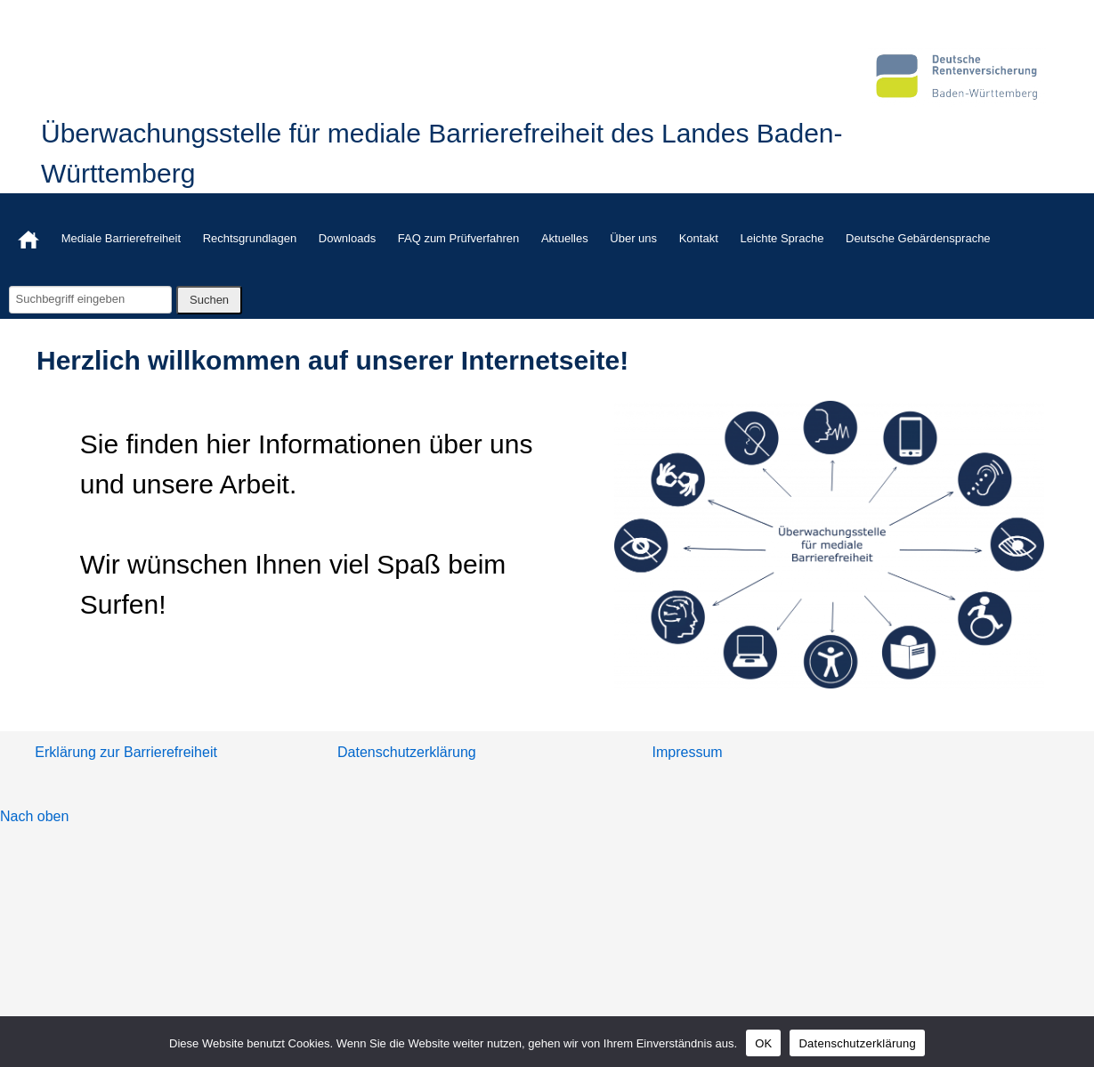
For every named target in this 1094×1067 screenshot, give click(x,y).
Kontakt (698, 238)
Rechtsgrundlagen (250, 238)
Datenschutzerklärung (406, 752)
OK (763, 1043)
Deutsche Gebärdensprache (918, 238)
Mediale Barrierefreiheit (121, 238)
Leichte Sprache (781, 238)
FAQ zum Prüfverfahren (459, 238)
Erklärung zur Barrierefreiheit (126, 752)
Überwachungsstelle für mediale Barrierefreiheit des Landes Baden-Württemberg (442, 153)
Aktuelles (564, 238)
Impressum (687, 752)
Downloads (347, 238)
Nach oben (34, 816)
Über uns (633, 238)
